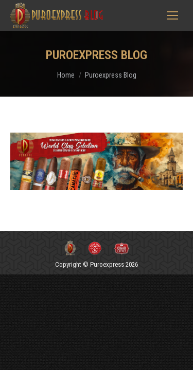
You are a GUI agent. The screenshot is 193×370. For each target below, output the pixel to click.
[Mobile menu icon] (172, 15)
